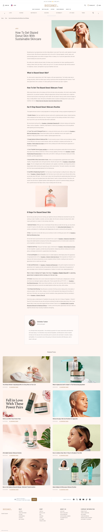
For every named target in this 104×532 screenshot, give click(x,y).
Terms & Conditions (85, 511)
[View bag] (99, 5)
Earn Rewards (22, 514)
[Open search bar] (85, 5)
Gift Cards (42, 518)
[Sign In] (5, 5)
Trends (83, 12)
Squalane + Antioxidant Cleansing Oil (50, 122)
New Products (34, 12)
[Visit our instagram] (80, 498)
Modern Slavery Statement (86, 516)
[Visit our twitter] (77, 498)
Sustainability (59, 12)
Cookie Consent (4, 512)
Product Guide (43, 519)
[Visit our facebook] (73, 498)
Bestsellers (42, 511)
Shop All (41, 510)
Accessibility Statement (86, 518)
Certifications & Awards (65, 514)
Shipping (20, 510)
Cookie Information (85, 514)
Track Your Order (22, 511)
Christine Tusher (42, 321)
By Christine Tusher (13, 386)
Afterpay (21, 516)
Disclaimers (83, 513)
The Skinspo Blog (64, 516)
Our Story (62, 510)
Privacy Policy (84, 510)
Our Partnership (63, 513)
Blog (6, 17)
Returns (20, 513)
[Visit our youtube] (83, 498)
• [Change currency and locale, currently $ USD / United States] (13, 5)
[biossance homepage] (51, 5)
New (40, 513)
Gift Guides (72, 12)
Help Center (21, 518)
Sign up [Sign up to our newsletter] (34, 498)
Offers (41, 516)
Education (46, 12)
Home (2, 17)
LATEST (16, 27)
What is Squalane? (64, 511)
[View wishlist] (91, 5)
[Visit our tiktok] (86, 498)
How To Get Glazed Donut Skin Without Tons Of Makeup (19, 17)
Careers (62, 518)
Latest (10, 12)
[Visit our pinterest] (89, 498)
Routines (21, 12)
